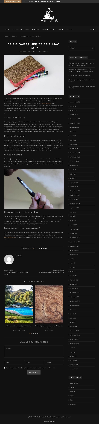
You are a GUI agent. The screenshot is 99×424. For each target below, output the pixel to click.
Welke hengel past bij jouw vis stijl (80, 76)
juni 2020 (73, 314)
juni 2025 (73, 106)
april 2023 (73, 178)
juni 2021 (73, 263)
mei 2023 (73, 174)
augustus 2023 (74, 165)
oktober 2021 (74, 246)
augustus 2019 (74, 343)
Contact (70, 29)
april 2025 (73, 110)
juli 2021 (72, 259)
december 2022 (75, 191)
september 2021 (75, 250)
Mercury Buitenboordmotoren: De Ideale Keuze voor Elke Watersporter (81, 70)
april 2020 (73, 322)
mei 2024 (73, 140)
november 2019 (75, 335)
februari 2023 (74, 182)
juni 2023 (73, 170)
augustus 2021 (74, 254)
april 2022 (73, 220)
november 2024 (75, 123)
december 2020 (75, 288)
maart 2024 (73, 144)
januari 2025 (74, 115)
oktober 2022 (74, 199)
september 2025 (75, 102)
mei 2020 (73, 318)
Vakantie (60, 29)
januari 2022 (74, 233)
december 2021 (75, 237)
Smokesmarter (46, 103)
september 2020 (75, 301)
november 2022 (75, 195)
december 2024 (75, 119)
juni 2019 (73, 352)
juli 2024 (72, 132)
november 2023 (75, 157)
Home (8, 29)
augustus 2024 (74, 127)
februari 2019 (74, 365)
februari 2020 (74, 331)
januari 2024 (74, 148)
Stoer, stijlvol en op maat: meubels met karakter (48, 327)
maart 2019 (73, 360)
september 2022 (75, 204)
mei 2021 (73, 267)
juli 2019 (72, 348)
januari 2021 (74, 284)
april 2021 (73, 271)
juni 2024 (73, 136)
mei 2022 (73, 216)
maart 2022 (73, 225)
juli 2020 (72, 310)
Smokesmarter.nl (9, 237)
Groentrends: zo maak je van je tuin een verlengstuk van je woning (81, 64)
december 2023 (75, 153)
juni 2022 (73, 212)
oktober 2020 (74, 297)
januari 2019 (74, 369)
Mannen (45, 29)
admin (33, 51)
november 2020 (75, 293)
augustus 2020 (74, 305)
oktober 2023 (74, 161)
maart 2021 (73, 276)
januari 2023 (74, 187)
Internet (35, 29)
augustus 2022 (74, 208)
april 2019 (73, 356)
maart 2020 (73, 326)
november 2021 (75, 242)
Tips (52, 29)
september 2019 (75, 339)
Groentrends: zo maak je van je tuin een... (44, 1)
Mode (27, 29)
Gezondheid (17, 29)
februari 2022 (74, 229)
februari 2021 (74, 280)
